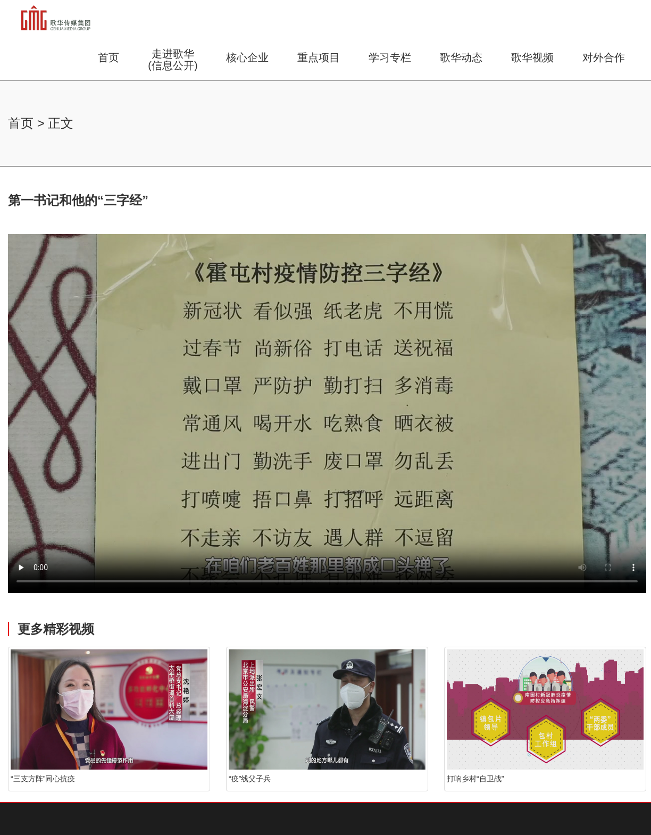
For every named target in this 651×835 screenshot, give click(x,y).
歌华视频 (532, 57)
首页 (108, 57)
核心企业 (247, 57)
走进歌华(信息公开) (172, 59)
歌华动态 (461, 57)
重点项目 (318, 57)
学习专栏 (390, 57)
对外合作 (603, 57)
